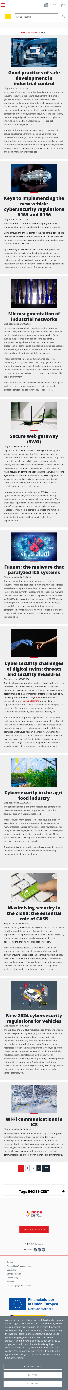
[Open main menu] (3, 4)
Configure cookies (14, 1274)
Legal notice (11, 1270)
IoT (37, 697)
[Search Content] (36, 16)
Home (22, 32)
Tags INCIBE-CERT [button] (34, 1191)
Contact (10, 1262)
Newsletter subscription (34, 1229)
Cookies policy (12, 1278)
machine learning (30, 701)
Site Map (10, 1281)
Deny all (32, 1375)
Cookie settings (32, 1366)
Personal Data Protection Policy (19, 1266)
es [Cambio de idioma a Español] (8, 16)
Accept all (32, 1383)
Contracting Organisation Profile (19, 1285)
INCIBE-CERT (33, 32)
